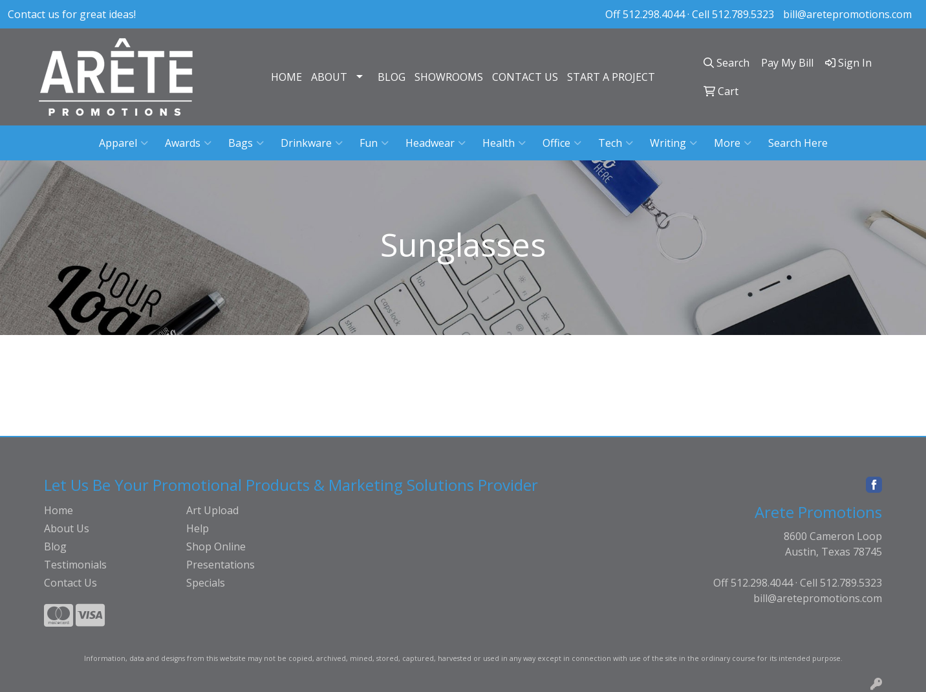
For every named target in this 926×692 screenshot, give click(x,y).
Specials (205, 583)
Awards (188, 143)
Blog (55, 546)
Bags (246, 143)
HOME (286, 77)
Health (504, 143)
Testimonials (75, 564)
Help (197, 528)
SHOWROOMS (449, 77)
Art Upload (212, 510)
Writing (673, 143)
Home (58, 510)
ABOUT (329, 77)
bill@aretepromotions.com (847, 14)
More (732, 143)
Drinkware (312, 143)
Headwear (435, 143)
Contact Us (70, 583)
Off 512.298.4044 (645, 14)
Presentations (220, 564)
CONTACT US (525, 77)
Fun (374, 143)
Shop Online (216, 546)
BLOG (391, 77)
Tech (615, 143)
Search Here (798, 143)
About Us (66, 528)
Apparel (123, 143)
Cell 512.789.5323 (733, 14)
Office (562, 143)
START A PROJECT (611, 77)
